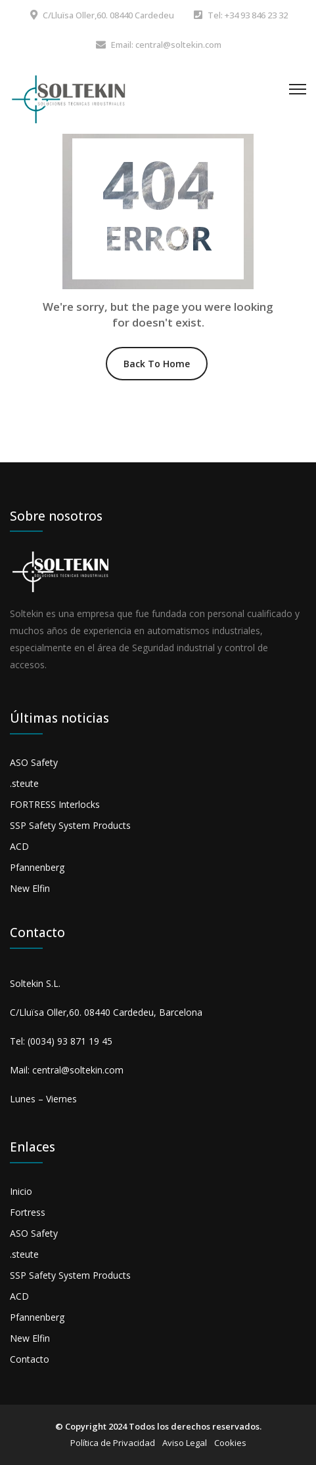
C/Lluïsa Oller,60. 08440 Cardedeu (108, 15)
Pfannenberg (37, 867)
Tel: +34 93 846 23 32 (248, 15)
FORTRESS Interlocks (55, 804)
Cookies (230, 1443)
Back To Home (157, 363)
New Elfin (30, 888)
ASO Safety (34, 762)
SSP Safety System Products (70, 825)
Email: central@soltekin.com (166, 44)
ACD (19, 846)
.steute (24, 783)
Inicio (21, 1191)
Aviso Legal (184, 1443)
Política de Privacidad (112, 1443)
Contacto (29, 1359)
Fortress (27, 1212)
